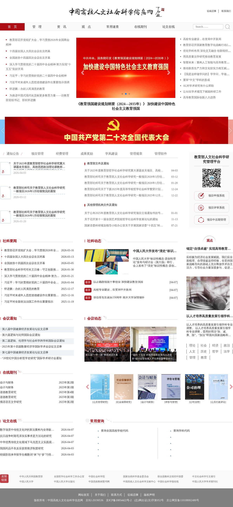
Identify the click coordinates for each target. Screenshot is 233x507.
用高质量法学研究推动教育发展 (202, 56)
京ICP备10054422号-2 (118, 500)
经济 (215, 345)
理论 (192, 345)
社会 (204, 345)
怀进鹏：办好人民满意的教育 (27, 88)
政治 (227, 345)
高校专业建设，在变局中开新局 (202, 39)
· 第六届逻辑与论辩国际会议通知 (20, 334)
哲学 (215, 351)
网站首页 (83, 494)
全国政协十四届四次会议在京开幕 (29, 57)
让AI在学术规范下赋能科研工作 (202, 91)
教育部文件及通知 (98, 163)
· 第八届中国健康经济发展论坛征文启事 (24, 329)
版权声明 (149, 494)
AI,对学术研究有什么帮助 (198, 85)
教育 (204, 357)
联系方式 (116, 494)
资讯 (61, 26)
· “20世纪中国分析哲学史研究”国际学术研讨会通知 (31, 358)
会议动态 (94, 318)
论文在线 (168, 26)
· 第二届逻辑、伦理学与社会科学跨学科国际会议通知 (32, 340)
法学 (227, 351)
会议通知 (10, 318)
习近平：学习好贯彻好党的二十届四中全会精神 (38, 75)
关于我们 (100, 494)
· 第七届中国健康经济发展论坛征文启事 (24, 352)
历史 (204, 351)
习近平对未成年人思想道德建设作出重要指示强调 (39, 82)
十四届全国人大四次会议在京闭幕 (29, 51)
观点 (86, 26)
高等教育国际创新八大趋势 (199, 97)
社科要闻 (10, 241)
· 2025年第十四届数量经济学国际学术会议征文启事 (31, 346)
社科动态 (94, 241)
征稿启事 (133, 494)
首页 (12, 26)
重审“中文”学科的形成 (196, 80)
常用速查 (112, 26)
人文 (192, 351)
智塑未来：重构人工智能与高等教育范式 (207, 62)
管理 (37, 26)
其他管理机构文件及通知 (102, 204)
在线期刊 (140, 26)
